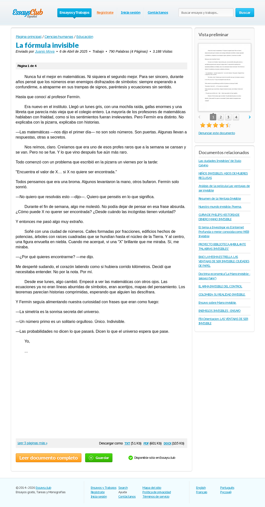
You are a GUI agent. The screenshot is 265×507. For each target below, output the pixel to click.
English (201, 488)
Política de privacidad (156, 492)
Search (123, 488)
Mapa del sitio (151, 488)
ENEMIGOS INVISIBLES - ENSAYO (220, 311)
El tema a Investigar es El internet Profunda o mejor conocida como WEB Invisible (224, 231)
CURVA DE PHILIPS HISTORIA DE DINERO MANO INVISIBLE (219, 217)
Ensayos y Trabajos (103, 488)
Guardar (99, 457)
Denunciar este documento (217, 133)
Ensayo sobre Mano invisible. (217, 303)
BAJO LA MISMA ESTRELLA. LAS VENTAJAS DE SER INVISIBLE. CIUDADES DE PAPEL (224, 261)
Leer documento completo (48, 458)
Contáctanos (158, 12)
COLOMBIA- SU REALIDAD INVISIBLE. (222, 294)
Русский (225, 492)
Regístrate (105, 12)
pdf (146, 443)
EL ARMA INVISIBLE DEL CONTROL (220, 286)
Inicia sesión (130, 12)
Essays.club (43, 488)
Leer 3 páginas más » (32, 443)
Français (201, 492)
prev (199, 117)
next (250, 117)
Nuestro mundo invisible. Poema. (220, 207)
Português (227, 488)
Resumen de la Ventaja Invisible (220, 198)
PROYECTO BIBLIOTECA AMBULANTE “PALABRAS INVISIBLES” (222, 246)
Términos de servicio (155, 496)
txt (127, 443)
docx (167, 443)
